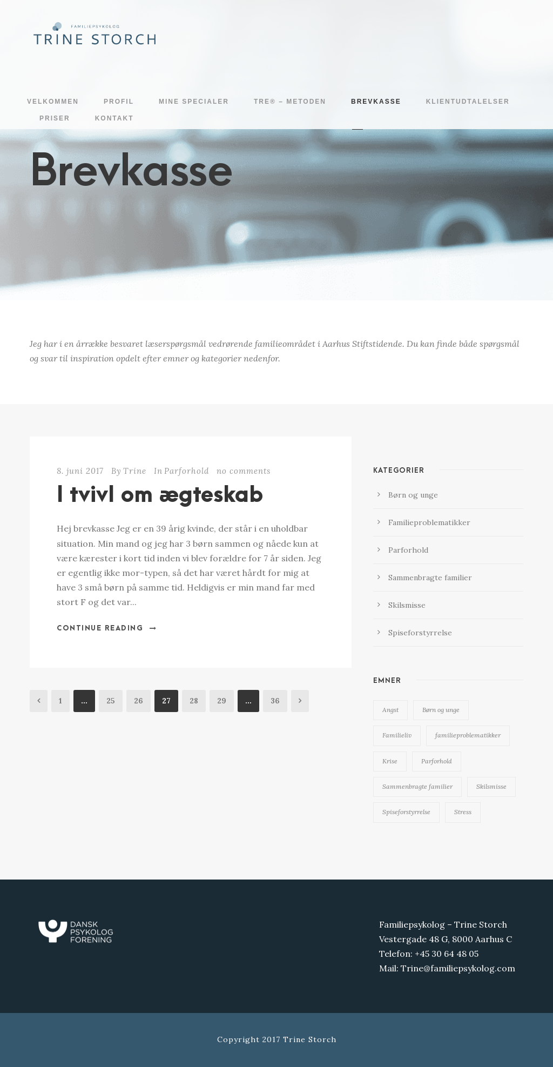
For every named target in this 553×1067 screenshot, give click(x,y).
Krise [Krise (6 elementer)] (389, 761)
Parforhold (186, 471)
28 (194, 701)
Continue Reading (107, 628)
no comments (244, 471)
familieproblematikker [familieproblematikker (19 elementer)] (468, 735)
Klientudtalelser (468, 101)
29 (221, 701)
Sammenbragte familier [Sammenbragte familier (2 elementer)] (417, 786)
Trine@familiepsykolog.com (458, 968)
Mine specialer (194, 101)
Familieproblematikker (429, 522)
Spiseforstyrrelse (420, 632)
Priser (54, 118)
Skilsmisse (407, 605)
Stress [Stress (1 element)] (462, 812)
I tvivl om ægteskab (160, 495)
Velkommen (53, 101)
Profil (119, 101)
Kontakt (114, 118)
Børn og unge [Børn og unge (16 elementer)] (441, 710)
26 (138, 701)
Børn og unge (413, 495)
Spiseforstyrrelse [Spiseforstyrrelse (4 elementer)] (406, 812)
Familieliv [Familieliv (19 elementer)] (397, 735)
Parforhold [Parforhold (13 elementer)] (436, 761)
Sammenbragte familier (430, 577)
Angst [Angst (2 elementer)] (390, 710)
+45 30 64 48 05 (446, 953)
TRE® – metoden (290, 101)
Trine (134, 471)
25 (110, 701)
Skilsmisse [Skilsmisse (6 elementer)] (491, 786)
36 (275, 701)
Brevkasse (376, 101)
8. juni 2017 (80, 471)
